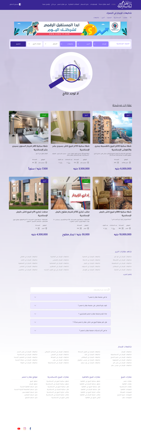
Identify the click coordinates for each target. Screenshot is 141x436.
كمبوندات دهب (127, 398)
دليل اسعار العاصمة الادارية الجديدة (25, 389)
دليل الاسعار (85, 4)
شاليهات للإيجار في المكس (28, 266)
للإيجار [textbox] (104, 44)
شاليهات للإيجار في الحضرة (91, 257)
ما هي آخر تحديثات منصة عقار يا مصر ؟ (70, 330)
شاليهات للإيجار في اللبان (29, 260)
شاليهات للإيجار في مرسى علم (121, 365)
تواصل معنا (46, 4)
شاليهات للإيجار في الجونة (28, 363)
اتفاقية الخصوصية (54, 426)
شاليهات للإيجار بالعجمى (61, 260)
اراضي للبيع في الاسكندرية (60, 398)
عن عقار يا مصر (62, 4)
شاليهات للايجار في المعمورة (27, 263)
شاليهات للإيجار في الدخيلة (91, 260)
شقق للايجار (33, 384)
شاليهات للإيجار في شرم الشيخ (121, 357)
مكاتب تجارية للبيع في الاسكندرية (58, 392)
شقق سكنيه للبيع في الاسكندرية (58, 381)
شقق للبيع (33, 381)
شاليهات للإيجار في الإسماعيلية (58, 363)
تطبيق (18, 44)
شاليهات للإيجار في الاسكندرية (27, 354)
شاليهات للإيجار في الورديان (91, 270)
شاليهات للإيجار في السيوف (91, 266)
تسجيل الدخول (15, 4)
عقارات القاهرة (127, 384)
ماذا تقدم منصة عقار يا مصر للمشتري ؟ (70, 314)
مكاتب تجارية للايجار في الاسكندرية (57, 395)
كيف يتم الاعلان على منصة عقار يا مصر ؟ (70, 305)
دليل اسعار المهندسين (29, 392)
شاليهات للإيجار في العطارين (59, 266)
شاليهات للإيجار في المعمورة (122, 360)
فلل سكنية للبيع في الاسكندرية (58, 387)
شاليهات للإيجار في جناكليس (27, 270)
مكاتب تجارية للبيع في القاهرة (90, 392)
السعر (51, 44)
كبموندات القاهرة (126, 389)
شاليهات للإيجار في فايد (92, 354)
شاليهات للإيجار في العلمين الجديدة (25, 357)
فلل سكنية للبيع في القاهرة (91, 387)
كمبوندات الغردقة (126, 392)
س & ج (53, 4)
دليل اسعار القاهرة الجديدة (28, 387)
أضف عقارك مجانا (104, 4)
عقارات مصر (128, 381)
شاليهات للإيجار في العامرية (60, 257)
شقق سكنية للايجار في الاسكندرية (57, 384)
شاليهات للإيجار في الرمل (92, 263)
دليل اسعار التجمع (31, 398)
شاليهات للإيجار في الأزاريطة (122, 260)
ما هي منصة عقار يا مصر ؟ (70, 297)
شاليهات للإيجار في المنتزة (123, 270)
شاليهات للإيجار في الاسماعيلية (121, 354)
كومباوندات (93, 4)
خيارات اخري (35, 44)
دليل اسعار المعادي (30, 395)
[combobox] (100, 44)
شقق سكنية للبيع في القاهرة (90, 381)
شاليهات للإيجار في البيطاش (122, 266)
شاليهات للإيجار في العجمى (60, 354)
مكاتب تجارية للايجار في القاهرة (90, 395)
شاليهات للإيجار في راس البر (122, 363)
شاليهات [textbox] (70, 44)
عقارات (113, 4)
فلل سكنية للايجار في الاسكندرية (58, 389)
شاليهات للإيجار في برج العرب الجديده (56, 270)
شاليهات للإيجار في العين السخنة (89, 352)
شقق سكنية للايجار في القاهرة (90, 384)
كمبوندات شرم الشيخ (124, 395)
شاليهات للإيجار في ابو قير (123, 257)
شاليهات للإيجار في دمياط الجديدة (26, 360)
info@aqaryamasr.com (19, 419)
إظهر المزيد (127, 275)
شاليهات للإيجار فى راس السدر (27, 352)
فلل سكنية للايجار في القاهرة (90, 389)
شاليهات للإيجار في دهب (61, 360)
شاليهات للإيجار (127, 352)
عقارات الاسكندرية (126, 387)
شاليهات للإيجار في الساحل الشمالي (57, 352)
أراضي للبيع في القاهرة (92, 398)
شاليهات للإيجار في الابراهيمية (122, 263)
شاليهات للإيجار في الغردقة (60, 357)
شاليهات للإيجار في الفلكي (28, 257)
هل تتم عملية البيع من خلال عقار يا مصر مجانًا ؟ (70, 322)
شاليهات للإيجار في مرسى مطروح (89, 360)
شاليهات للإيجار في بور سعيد (90, 363)
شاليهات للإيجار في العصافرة (59, 263)
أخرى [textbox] (88, 44)
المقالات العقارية (73, 4)
